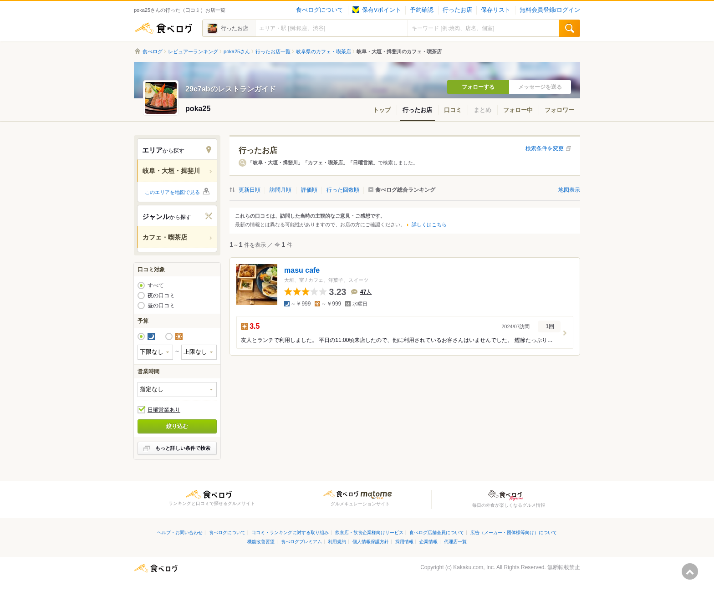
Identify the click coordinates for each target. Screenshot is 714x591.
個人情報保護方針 (370, 541)
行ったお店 (457, 10)
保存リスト (495, 10)
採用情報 (404, 541)
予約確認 (422, 10)
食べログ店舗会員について (436, 532)
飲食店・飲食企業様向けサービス (369, 532)
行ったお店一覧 (273, 51)
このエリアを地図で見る (172, 192)
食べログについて (319, 10)
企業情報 (428, 541)
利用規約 (337, 541)
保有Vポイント (376, 10)
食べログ (163, 28)
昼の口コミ (161, 305)
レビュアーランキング (193, 51)
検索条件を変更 (544, 148)
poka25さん (237, 51)
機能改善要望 (261, 541)
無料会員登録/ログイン (550, 10)
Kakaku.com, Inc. (474, 567)
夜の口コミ (161, 295)
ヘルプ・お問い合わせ (180, 532)
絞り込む (177, 426)
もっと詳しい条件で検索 (182, 448)
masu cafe (302, 270)
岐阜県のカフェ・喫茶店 (323, 51)
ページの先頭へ (690, 571)
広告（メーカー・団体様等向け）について (513, 532)
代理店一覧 (455, 541)
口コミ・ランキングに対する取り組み (290, 532)
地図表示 (569, 190)
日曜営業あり (164, 410)
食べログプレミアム (301, 541)
